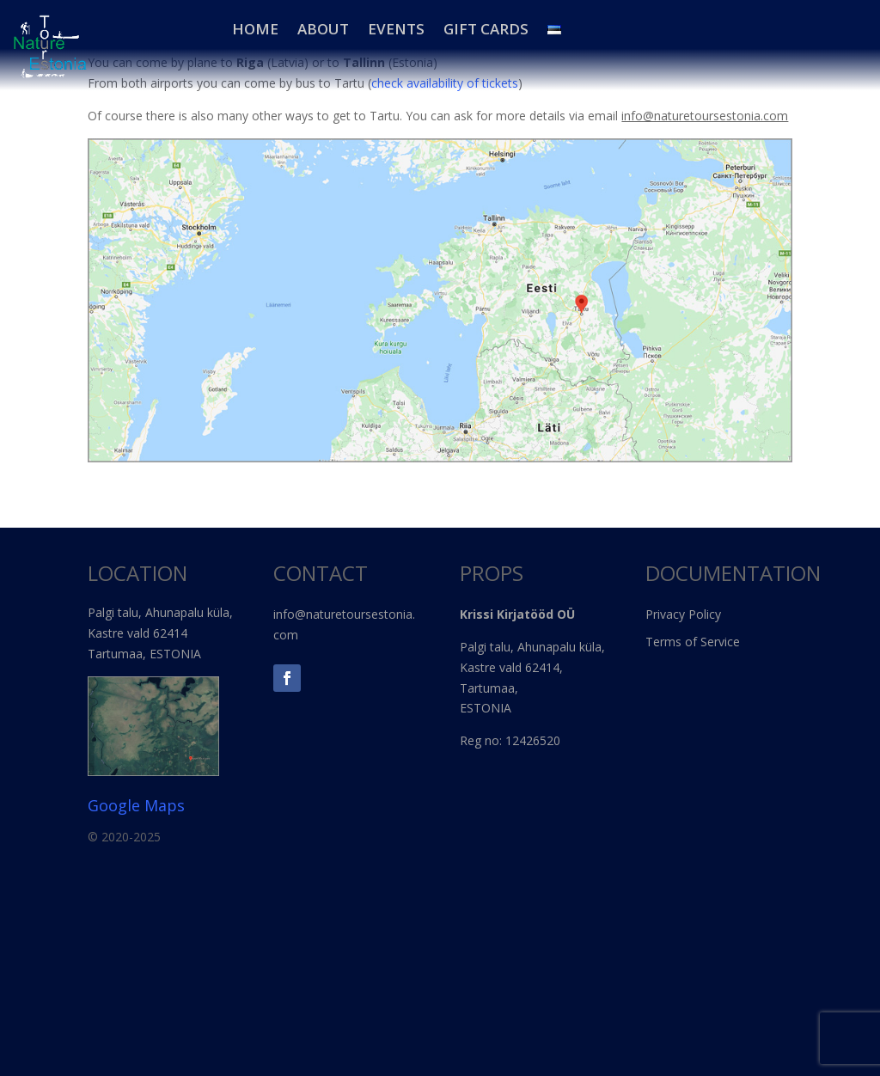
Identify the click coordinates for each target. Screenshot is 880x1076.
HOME (255, 29)
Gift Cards (486, 29)
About (323, 29)
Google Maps (136, 805)
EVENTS (396, 29)
